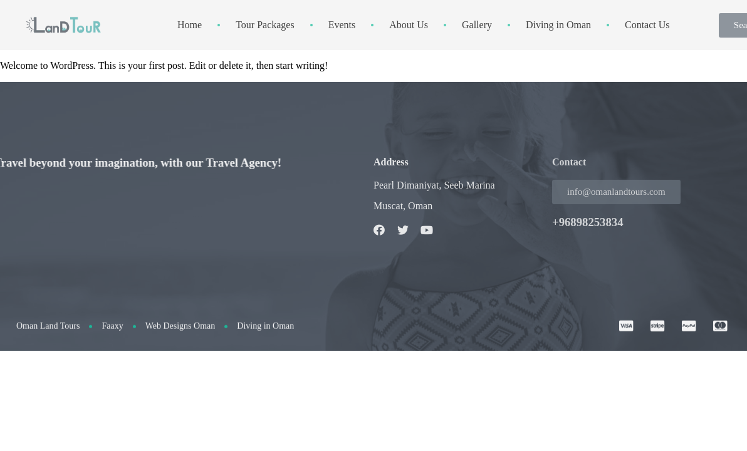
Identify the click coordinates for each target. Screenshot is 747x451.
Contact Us (647, 24)
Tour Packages (265, 24)
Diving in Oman (558, 24)
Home (189, 24)
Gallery (477, 24)
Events (342, 24)
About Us (408, 24)
